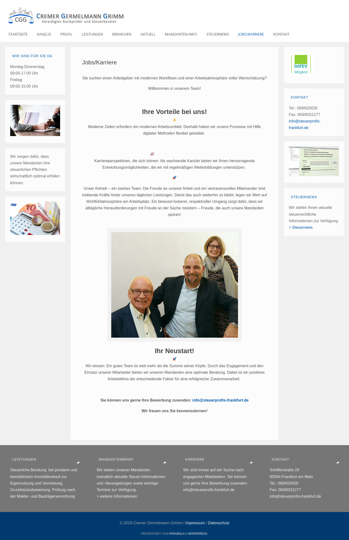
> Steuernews (301, 227)
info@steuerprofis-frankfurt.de (220, 400)
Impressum (195, 523)
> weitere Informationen (117, 496)
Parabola (176, 533)
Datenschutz (219, 523)
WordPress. (198, 533)
